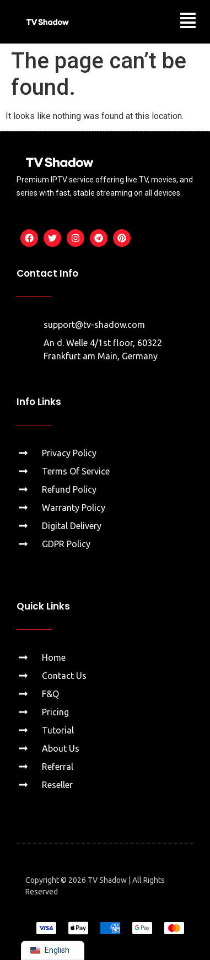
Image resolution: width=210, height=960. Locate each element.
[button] (188, 22)
